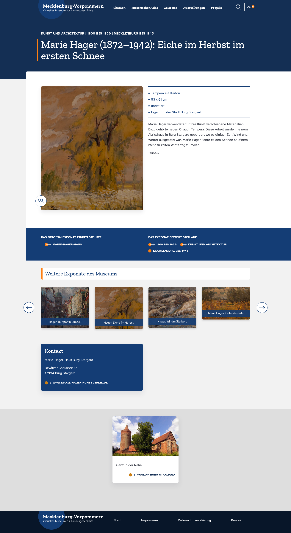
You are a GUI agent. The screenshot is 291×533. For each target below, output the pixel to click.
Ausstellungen (194, 8)
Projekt (216, 8)
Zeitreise (170, 8)
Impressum (149, 520)
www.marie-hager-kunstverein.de (77, 382)
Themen (119, 8)
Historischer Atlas (145, 8)
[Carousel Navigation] (145, 307)
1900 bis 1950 (99, 33)
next (262, 307)
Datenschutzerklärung (194, 520)
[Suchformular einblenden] (238, 7)
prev (29, 307)
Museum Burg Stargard (153, 474)
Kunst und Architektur (62, 33)
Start (117, 520)
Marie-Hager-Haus (64, 244)
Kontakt (237, 520)
